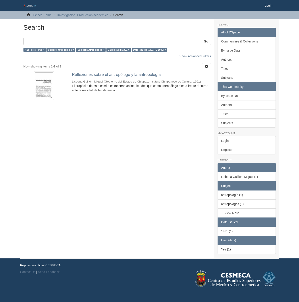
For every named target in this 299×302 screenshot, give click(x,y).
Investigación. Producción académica (82, 15)
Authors (226, 59)
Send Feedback (49, 272)
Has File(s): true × (34, 49)
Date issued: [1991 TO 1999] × (149, 49)
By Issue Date (230, 50)
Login (225, 140)
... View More (230, 213)
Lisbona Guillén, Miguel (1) (239, 177)
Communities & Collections (239, 41)
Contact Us (27, 272)
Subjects (227, 77)
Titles (224, 68)
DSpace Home (41, 15)
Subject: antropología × (61, 49)
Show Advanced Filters (195, 56)
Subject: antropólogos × (90, 49)
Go (206, 41)
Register (227, 150)
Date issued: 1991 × (118, 49)
